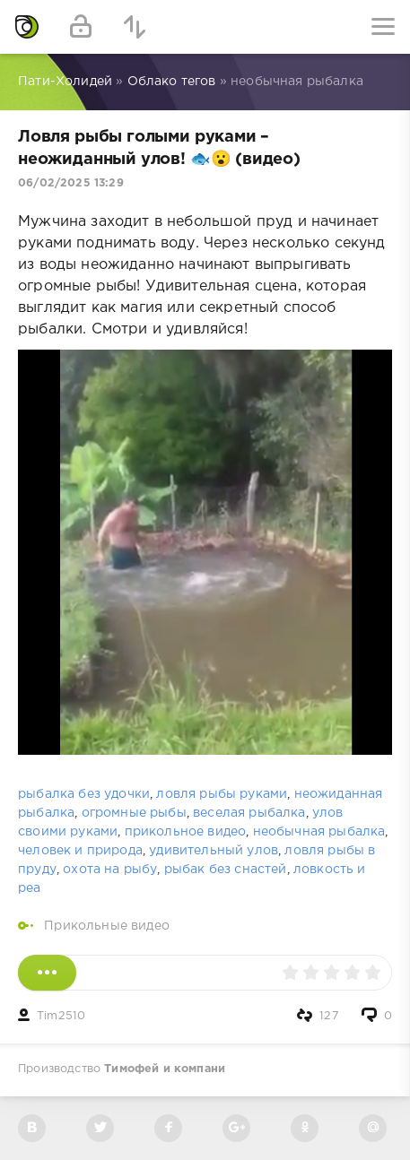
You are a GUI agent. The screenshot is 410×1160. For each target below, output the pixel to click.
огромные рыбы (134, 813)
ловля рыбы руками (221, 794)
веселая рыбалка (249, 813)
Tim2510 (61, 1016)
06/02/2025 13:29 (71, 183)
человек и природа (80, 850)
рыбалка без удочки (84, 794)
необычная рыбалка (319, 832)
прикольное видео (186, 832)
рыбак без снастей (225, 869)
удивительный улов (213, 850)
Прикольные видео (107, 926)
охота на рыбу (110, 869)
